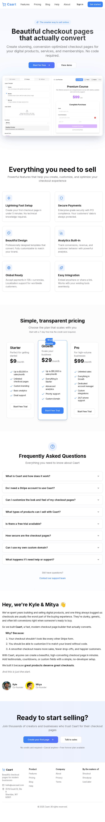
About (67, 4)
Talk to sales (71, 748)
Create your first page (41, 748)
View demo (66, 65)
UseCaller (87, 790)
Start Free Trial (20, 407)
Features (25, 4)
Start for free (41, 65)
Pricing (37, 4)
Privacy (59, 786)
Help (56, 4)
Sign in (80, 4)
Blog (47, 4)
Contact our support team (52, 586)
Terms (58, 790)
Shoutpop (87, 786)
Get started (95, 4)
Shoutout (87, 782)
